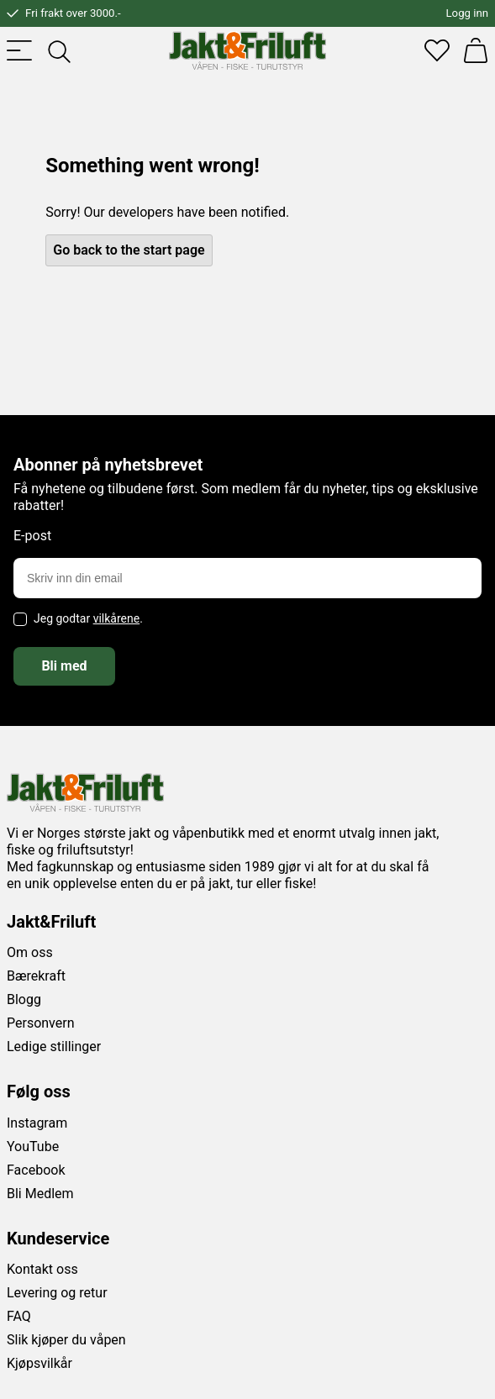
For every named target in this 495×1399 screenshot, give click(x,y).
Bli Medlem (40, 1194)
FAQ (19, 1316)
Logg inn (467, 13)
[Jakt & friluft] (247, 50)
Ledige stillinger (54, 1047)
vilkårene (116, 618)
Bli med (64, 666)
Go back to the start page (128, 250)
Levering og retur (57, 1293)
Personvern (41, 1023)
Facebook (36, 1170)
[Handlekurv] (475, 50)
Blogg (24, 999)
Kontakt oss (42, 1269)
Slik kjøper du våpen (66, 1340)
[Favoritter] (437, 50)
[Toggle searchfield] (58, 50)
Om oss (30, 952)
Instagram (37, 1123)
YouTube (33, 1146)
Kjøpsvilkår (39, 1363)
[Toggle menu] (19, 50)
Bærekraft (36, 976)
